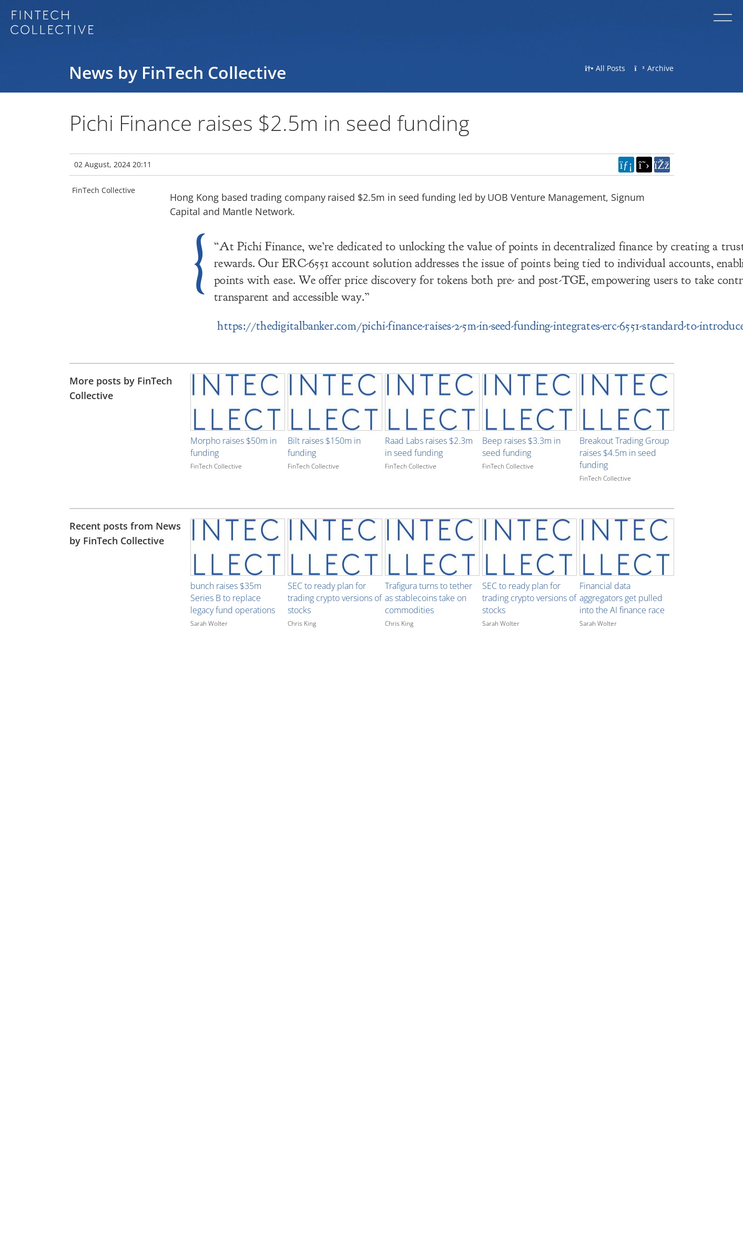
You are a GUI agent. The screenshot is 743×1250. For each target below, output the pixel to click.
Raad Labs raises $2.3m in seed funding (429, 447)
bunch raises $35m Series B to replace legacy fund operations (232, 598)
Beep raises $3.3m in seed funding (521, 447)
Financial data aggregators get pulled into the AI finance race (622, 598)
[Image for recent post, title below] (237, 547)
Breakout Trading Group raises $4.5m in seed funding (624, 453)
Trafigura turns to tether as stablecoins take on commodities (428, 598)
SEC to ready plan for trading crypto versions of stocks (335, 598)
